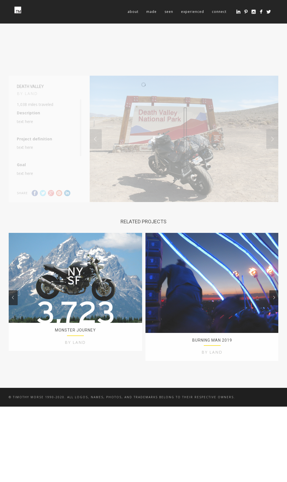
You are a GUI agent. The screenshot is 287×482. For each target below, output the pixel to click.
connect (219, 11)
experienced (192, 11)
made (151, 11)
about (133, 11)
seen (169, 11)
